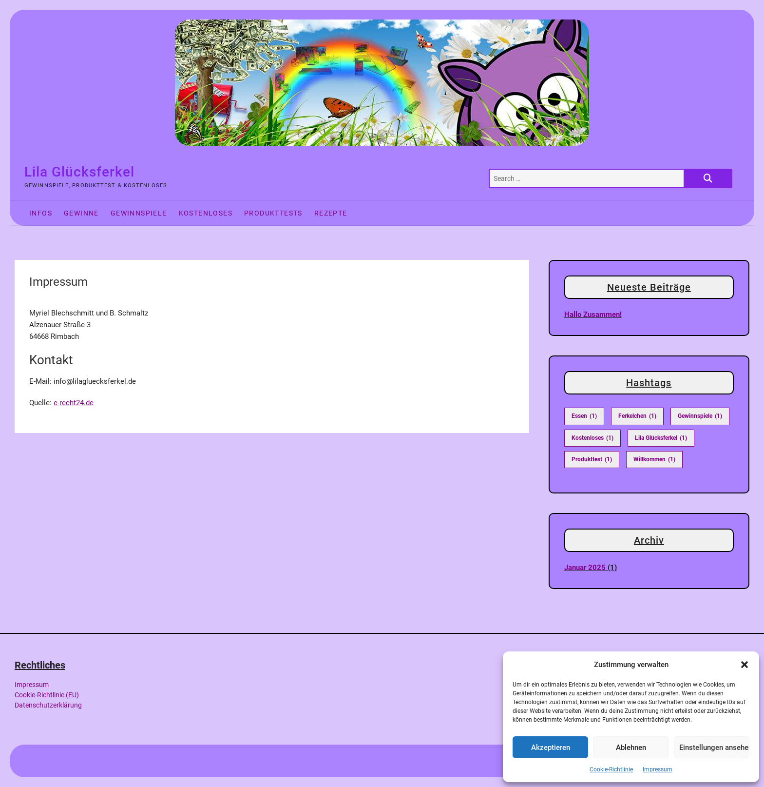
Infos (40, 213)
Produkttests (273, 213)
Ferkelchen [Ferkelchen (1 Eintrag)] (637, 416)
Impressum (657, 769)
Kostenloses (205, 213)
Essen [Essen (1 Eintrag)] (584, 416)
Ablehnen (631, 747)
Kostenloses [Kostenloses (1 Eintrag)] (592, 438)
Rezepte (330, 213)
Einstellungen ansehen (714, 747)
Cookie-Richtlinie (611, 769)
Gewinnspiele (139, 213)
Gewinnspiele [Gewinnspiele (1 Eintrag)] (700, 416)
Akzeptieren (550, 747)
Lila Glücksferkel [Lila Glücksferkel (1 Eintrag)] (661, 438)
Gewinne (81, 213)
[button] (744, 664)
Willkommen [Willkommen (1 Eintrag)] (654, 459)
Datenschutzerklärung (48, 705)
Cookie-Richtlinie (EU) (47, 695)
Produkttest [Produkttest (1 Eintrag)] (592, 459)
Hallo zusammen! (593, 314)
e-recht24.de (74, 402)
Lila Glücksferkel (79, 172)
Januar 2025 (585, 567)
